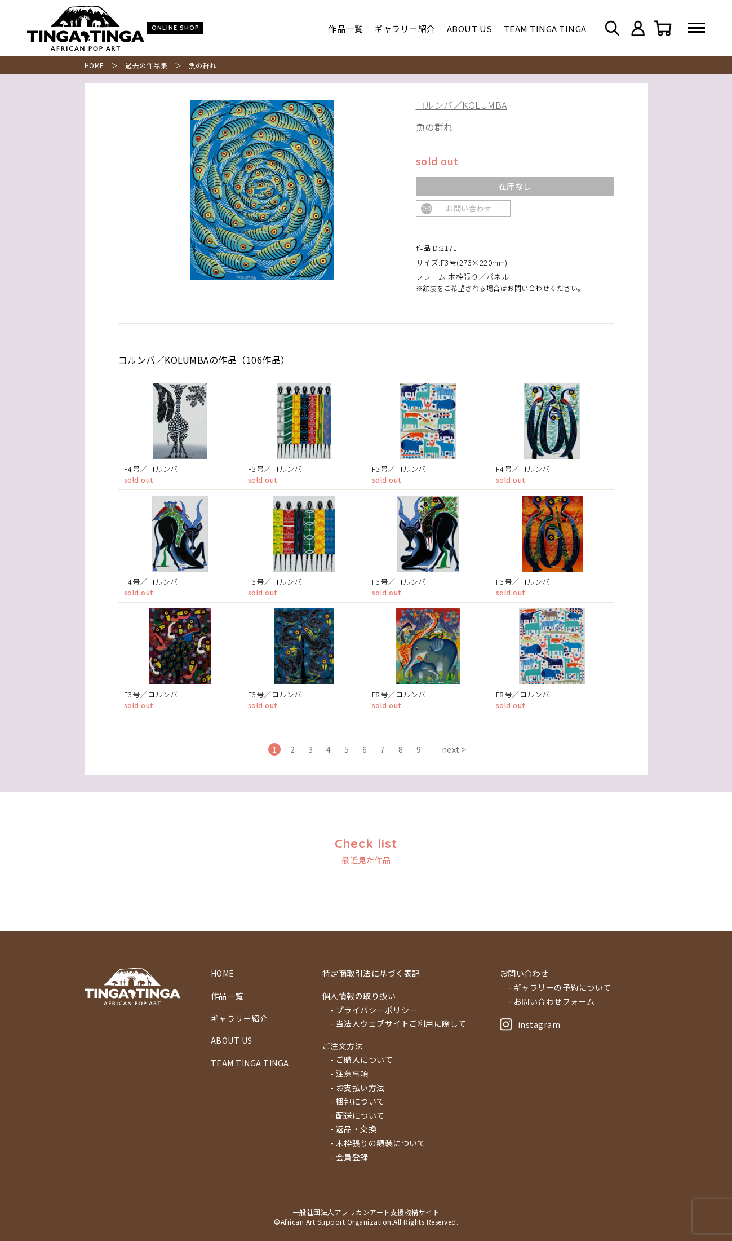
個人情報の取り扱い (359, 996)
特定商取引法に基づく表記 (371, 973)
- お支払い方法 (357, 1088)
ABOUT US (470, 28)
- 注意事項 (349, 1073)
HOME (94, 65)
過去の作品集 (146, 65)
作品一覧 (345, 28)
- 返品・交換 (353, 1129)
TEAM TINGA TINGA (545, 28)
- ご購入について (361, 1059)
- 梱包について (357, 1101)
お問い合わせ (468, 208)
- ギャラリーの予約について (559, 987)
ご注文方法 (342, 1046)
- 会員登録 (349, 1157)
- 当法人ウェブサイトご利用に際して (398, 1023)
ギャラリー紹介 (405, 28)
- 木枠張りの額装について (378, 1143)
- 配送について (357, 1115)
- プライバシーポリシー (374, 1010)
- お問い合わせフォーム (551, 1001)
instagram (530, 1024)
